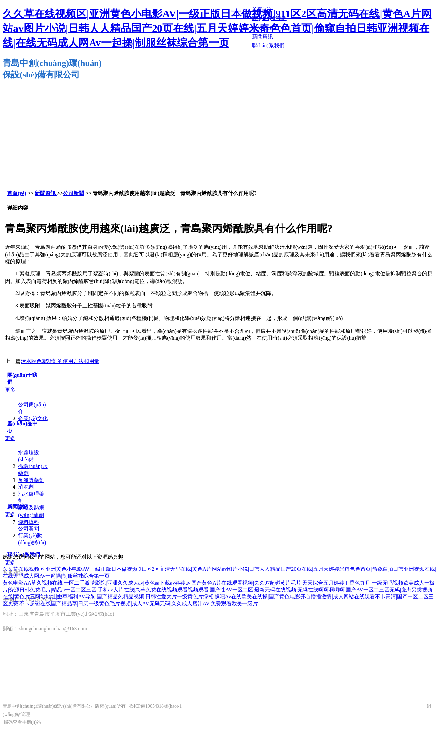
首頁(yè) (16, 193)
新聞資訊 (46, 193)
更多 (10, 390)
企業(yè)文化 (33, 418)
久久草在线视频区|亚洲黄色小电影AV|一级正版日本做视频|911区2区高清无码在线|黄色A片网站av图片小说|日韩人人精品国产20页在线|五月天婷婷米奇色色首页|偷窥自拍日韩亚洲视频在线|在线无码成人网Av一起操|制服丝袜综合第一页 (217, 28)
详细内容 (17, 208)
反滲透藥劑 (31, 480)
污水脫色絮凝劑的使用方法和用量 (60, 361)
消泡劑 (26, 487)
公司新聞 (73, 193)
